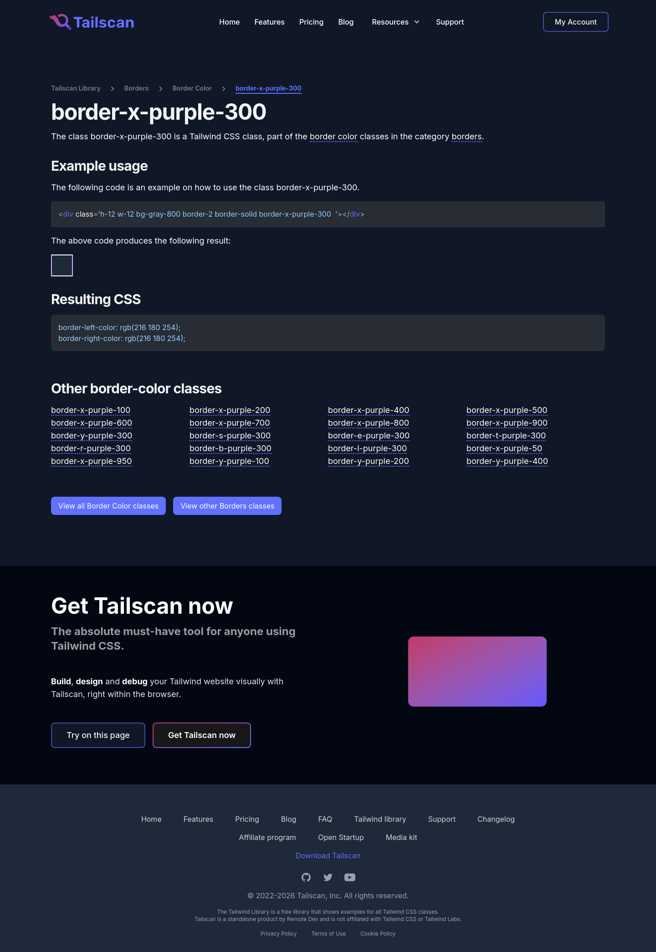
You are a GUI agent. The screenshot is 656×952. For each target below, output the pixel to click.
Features (270, 21)
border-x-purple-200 (230, 410)
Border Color (192, 88)
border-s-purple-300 (230, 435)
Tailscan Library (76, 88)
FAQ (325, 819)
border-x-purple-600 (91, 423)
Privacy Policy (279, 933)
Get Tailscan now (202, 735)
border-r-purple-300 (91, 448)
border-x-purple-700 (230, 423)
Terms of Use (328, 933)
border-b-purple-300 (231, 448)
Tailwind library (380, 819)
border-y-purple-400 (507, 461)
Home (229, 21)
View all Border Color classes (108, 505)
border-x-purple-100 (90, 410)
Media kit (401, 837)
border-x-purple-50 (504, 448)
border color (334, 136)
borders (466, 136)
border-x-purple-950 (91, 461)
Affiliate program (267, 837)
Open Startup (341, 837)
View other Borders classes (227, 505)
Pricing (311, 21)
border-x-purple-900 (507, 423)
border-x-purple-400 (369, 410)
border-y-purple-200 (368, 461)
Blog (346, 21)
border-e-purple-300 (369, 435)
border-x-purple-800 (368, 423)
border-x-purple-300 (268, 88)
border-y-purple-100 (229, 461)
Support (450, 21)
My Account (576, 21)
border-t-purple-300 (506, 435)
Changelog (496, 819)
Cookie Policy (377, 933)
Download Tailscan (328, 855)
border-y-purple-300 (91, 435)
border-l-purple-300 (367, 448)
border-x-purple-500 (507, 410)
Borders (136, 88)
